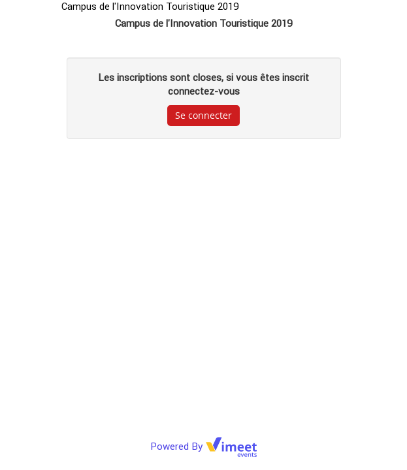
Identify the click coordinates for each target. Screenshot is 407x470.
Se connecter (203, 115)
